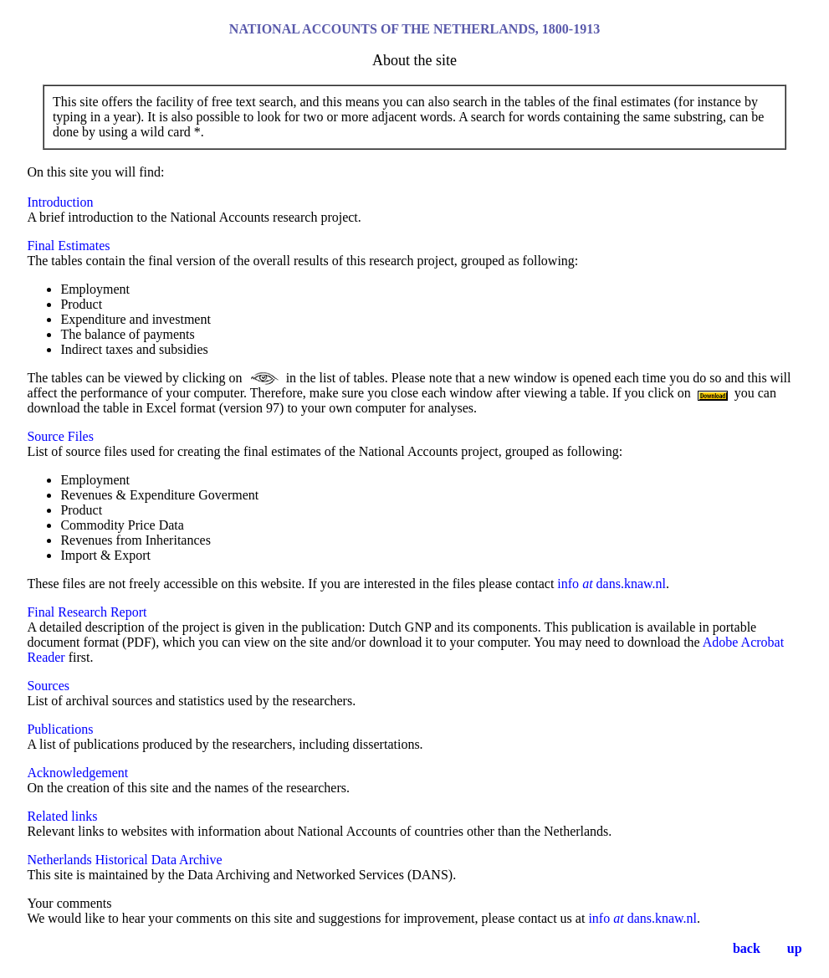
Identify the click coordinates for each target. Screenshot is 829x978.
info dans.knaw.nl (611, 583)
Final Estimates (68, 245)
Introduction (60, 202)
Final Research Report (86, 612)
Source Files (60, 436)
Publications (60, 729)
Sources (48, 685)
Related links (62, 816)
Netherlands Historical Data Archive (124, 860)
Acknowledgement (77, 773)
